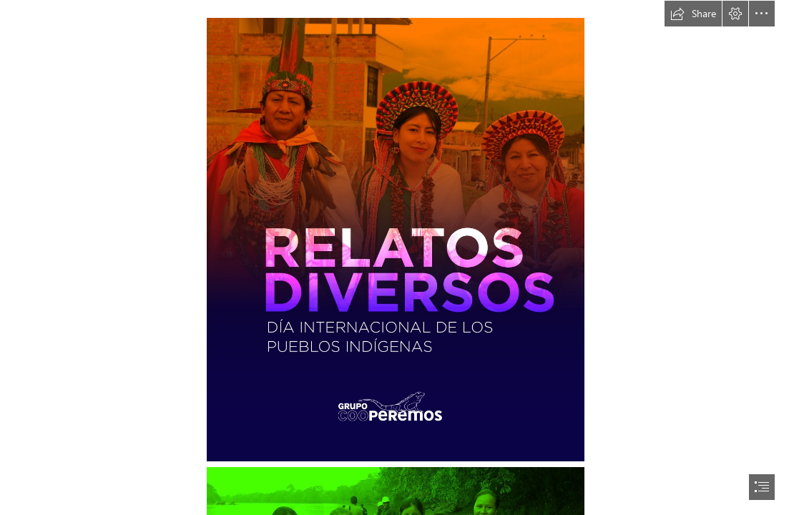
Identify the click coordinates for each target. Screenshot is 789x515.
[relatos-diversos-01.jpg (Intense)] (395, 239)
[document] (394, 257)
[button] (693, 13)
